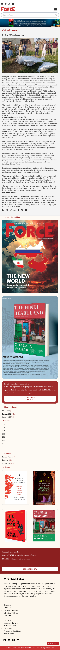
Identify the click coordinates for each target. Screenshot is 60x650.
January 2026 (8, 417)
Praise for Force (10, 625)
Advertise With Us (11, 613)
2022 (3, 434)
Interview (7, 460)
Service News (8, 463)
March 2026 (7, 411)
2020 (3, 440)
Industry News (8, 457)
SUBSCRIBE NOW (30, 569)
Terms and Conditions (12, 631)
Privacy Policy (9, 634)
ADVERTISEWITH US (30, 398)
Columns (7, 605)
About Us (7, 607)
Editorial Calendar (11, 610)
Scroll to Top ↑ (53, 643)
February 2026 (8, 414)
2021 (3, 437)
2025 (3, 424)
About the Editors (11, 623)
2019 (3, 443)
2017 (3, 449)
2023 (3, 431)
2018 (3, 446)
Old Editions (8, 628)
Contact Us (8, 616)
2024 (3, 428)
